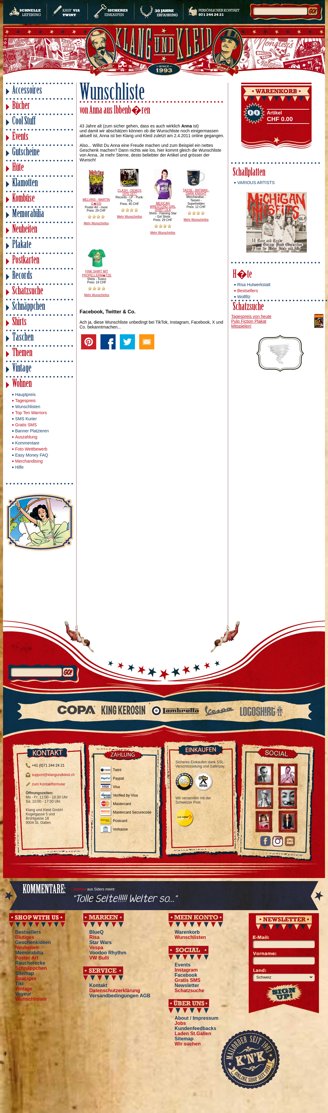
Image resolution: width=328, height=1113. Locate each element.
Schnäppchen (28, 307)
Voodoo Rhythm (107, 952)
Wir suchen (188, 1043)
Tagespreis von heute (251, 316)
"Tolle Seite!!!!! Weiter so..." (125, 899)
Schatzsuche (27, 291)
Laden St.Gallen (193, 1033)
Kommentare (27, 443)
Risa (94, 937)
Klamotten (25, 183)
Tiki (19, 983)
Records (22, 276)
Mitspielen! (241, 326)
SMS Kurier (26, 418)
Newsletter (187, 985)
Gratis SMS (26, 424)
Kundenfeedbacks (195, 1028)
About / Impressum (196, 1018)
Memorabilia (28, 214)
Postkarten (25, 261)
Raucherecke (30, 963)
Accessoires (27, 91)
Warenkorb (187, 932)
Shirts (19, 322)
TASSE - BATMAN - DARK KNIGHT (196, 192)
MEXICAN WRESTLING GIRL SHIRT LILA (163, 207)
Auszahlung (26, 436)
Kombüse (23, 199)
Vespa (96, 947)
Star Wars (100, 942)
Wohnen (22, 384)
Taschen (23, 338)
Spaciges (25, 978)
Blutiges (24, 937)
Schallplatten (249, 173)
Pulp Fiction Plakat (248, 321)
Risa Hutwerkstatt (254, 284)
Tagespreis (25, 400)
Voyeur (23, 993)
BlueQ (96, 932)
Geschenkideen (33, 942)
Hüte (18, 168)
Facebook (186, 975)
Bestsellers (247, 290)
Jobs (180, 1023)
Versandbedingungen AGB (119, 995)
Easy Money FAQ (31, 455)
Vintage (21, 369)
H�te (242, 275)
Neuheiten (24, 230)
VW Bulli (99, 957)
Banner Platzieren (32, 430)
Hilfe (19, 467)
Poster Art (26, 957)
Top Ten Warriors (31, 412)
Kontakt (98, 985)
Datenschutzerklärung (114, 990)
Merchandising (29, 461)
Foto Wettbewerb (31, 449)
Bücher (21, 106)
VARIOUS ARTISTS (256, 182)
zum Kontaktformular (48, 784)
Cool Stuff (24, 122)
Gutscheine (26, 152)
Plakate (21, 245)
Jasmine (79, 889)
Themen (22, 353)
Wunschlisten (27, 406)
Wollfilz (244, 296)
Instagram (186, 970)
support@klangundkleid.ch (53, 775)
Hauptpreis (25, 394)
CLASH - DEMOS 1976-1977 (130, 192)
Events (20, 137)
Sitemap (24, 973)
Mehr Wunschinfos (96, 223)
